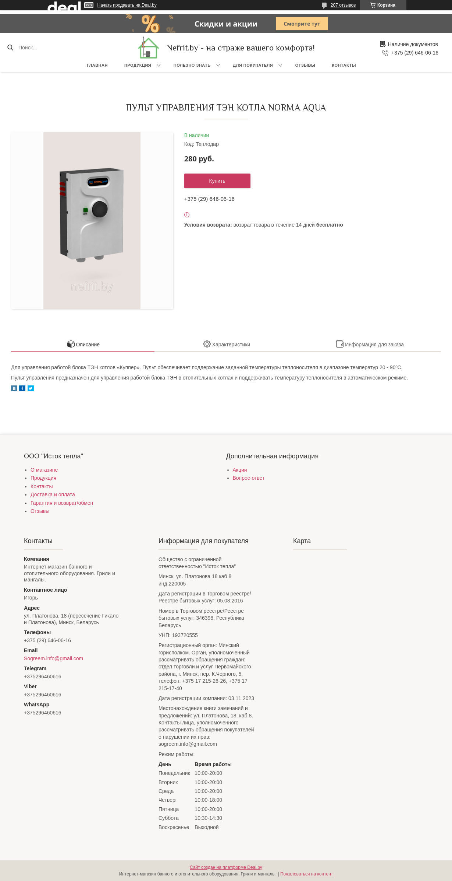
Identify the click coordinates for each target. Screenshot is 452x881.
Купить (217, 181)
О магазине (44, 470)
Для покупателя (253, 65)
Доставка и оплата (53, 494)
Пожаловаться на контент (306, 874)
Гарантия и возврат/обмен (62, 503)
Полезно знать (192, 65)
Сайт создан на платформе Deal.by (226, 867)
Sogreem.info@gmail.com (53, 658)
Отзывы (305, 65)
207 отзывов (343, 5)
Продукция (137, 65)
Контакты (344, 65)
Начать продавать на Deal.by (127, 5)
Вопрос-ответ (249, 478)
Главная (97, 65)
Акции (240, 470)
